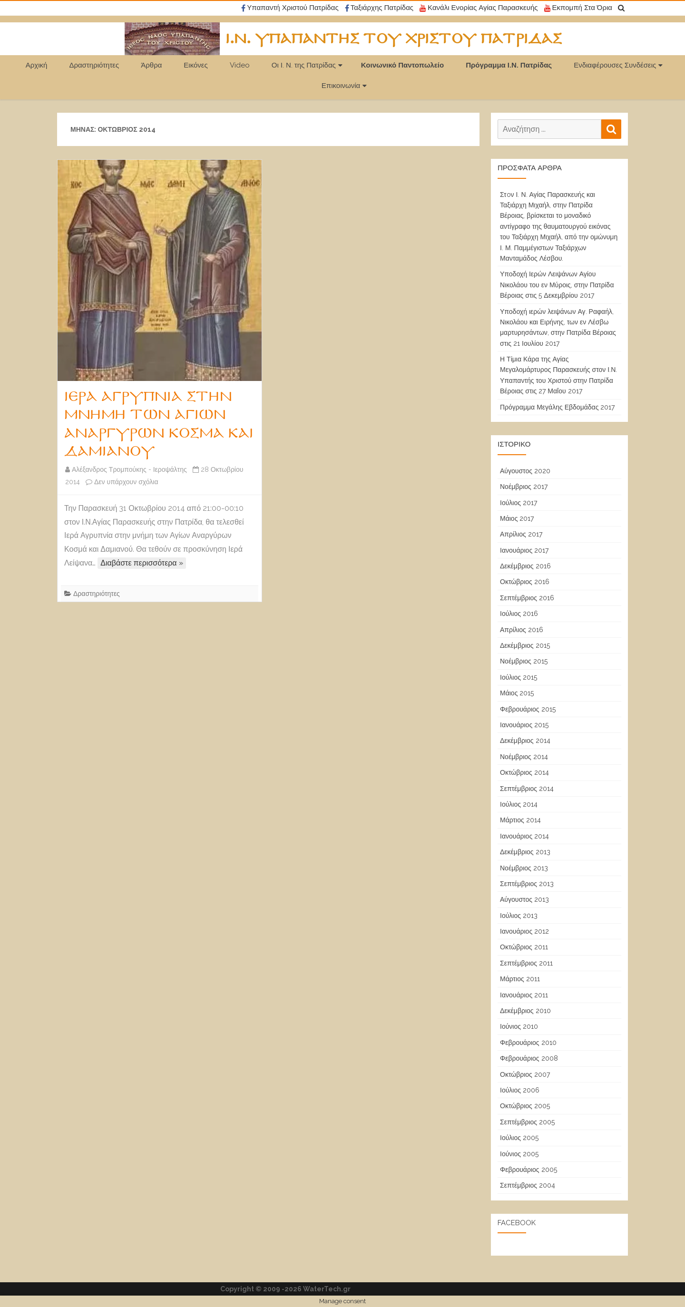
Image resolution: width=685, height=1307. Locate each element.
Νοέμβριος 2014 (524, 757)
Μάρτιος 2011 (520, 979)
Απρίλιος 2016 (521, 630)
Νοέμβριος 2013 (524, 868)
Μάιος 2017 (517, 518)
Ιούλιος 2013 (519, 915)
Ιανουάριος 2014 (524, 836)
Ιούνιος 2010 (519, 1026)
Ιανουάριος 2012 (524, 931)
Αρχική (37, 65)
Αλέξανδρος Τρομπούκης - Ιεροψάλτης (129, 469)
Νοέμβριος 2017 (524, 486)
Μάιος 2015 (517, 693)
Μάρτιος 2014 (520, 820)
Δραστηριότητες (94, 65)
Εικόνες (195, 65)
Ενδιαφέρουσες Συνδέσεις (615, 65)
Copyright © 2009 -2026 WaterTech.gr (285, 1289)
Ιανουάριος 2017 (524, 550)
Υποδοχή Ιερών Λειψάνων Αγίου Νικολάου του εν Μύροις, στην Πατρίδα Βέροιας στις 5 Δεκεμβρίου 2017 (557, 284)
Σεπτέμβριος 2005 (527, 1122)
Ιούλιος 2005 (519, 1137)
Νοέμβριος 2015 (524, 661)
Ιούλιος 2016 (519, 613)
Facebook (517, 1223)
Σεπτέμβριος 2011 (526, 963)
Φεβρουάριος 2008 (529, 1058)
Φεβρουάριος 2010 (528, 1042)
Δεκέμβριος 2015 (525, 645)
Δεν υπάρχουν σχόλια (126, 482)
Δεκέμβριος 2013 (525, 852)
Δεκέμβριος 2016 (525, 566)
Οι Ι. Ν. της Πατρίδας (304, 65)
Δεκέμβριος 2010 (525, 1010)
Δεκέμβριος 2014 (525, 740)
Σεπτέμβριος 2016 (527, 598)
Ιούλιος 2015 (518, 677)
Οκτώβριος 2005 (525, 1106)
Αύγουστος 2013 (524, 899)
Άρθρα (151, 65)
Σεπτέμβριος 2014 (527, 788)
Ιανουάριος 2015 (524, 725)
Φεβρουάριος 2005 (528, 1169)
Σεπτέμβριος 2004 (527, 1185)
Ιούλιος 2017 (518, 503)
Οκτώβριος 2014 (524, 772)
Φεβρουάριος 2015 (528, 709)
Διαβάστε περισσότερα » (141, 562)
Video (240, 65)
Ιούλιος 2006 (519, 1090)
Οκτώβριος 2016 (524, 581)
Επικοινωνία (341, 85)
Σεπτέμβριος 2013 (527, 884)
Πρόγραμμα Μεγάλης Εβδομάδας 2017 (557, 407)
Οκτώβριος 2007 (525, 1074)
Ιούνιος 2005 (519, 1154)
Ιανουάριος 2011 (524, 995)
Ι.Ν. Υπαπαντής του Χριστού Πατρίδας (393, 39)
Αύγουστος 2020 (525, 471)
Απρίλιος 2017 (521, 534)
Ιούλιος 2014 (519, 804)
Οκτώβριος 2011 (524, 947)
